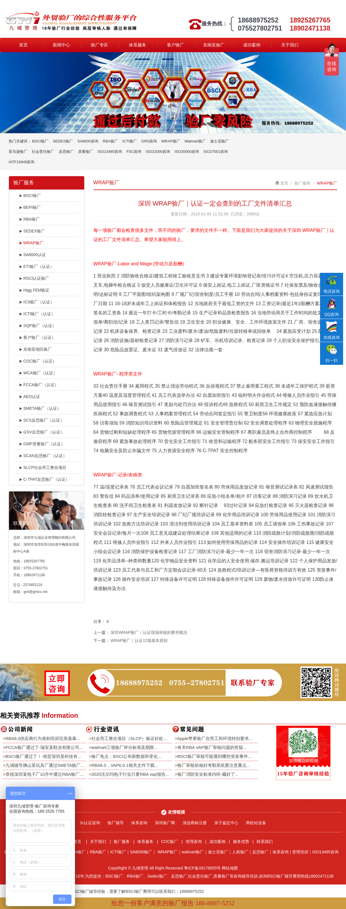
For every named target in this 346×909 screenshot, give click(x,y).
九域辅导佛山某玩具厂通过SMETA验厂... (44, 765)
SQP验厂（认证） (37, 325)
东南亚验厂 (214, 44)
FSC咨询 (133, 151)
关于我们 (289, 44)
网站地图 (230, 868)
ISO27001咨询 (215, 151)
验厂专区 (99, 44)
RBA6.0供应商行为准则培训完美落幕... (42, 738)
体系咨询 (139, 822)
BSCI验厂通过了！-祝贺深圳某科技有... (43, 756)
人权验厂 (240, 852)
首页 (23, 44)
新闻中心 (61, 44)
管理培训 (300, 852)
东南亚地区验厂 (35, 349)
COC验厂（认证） (38, 361)
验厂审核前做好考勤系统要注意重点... (213, 765)
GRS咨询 (149, 141)
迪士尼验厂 (219, 141)
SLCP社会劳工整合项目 (42, 467)
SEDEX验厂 (63, 141)
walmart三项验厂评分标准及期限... (124, 747)
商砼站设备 (256, 822)
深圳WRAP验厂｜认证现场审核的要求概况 (148, 632)
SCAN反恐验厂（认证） (43, 455)
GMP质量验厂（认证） (42, 444)
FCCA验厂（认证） (39, 384)
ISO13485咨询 (109, 151)
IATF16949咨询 (21, 162)
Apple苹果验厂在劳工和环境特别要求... (215, 738)
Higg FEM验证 (34, 290)
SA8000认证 (32, 254)
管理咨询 (194, 841)
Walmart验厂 (195, 141)
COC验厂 (169, 841)
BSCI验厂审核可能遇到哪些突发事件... (214, 756)
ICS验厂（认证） (36, 302)
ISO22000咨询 (158, 151)
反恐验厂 (66, 151)
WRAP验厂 (170, 141)
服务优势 (241, 841)
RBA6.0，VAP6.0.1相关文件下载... (124, 765)
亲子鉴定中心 (226, 822)
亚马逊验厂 (18, 151)
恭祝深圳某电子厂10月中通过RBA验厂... (44, 774)
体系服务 (137, 44)
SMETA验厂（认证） (40, 408)
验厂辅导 (116, 822)
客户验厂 (175, 44)
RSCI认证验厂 (34, 278)
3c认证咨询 (90, 822)
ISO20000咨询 (187, 151)
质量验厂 (85, 151)
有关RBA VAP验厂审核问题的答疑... (212, 747)
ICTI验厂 (129, 141)
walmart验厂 (193, 852)
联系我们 (265, 841)
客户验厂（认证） (37, 337)
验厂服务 (302, 183)
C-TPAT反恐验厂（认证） (44, 479)
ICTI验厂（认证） (37, 313)
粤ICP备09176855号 (202, 868)
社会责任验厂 (43, 151)
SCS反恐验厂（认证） (41, 420)
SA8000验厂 (141, 852)
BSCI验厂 (40, 141)
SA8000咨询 (87, 141)
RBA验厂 (110, 141)
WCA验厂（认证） (38, 373)
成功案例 (251, 44)
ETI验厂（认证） (36, 266)
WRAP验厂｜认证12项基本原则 (139, 640)
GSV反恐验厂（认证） (41, 432)
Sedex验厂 (76, 852)
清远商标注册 (195, 822)
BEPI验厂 (30, 207)
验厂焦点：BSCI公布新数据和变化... (126, 756)
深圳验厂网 (165, 822)
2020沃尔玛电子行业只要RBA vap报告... (130, 774)
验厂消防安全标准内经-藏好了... (208, 774)
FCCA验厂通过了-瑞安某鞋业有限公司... (44, 747)
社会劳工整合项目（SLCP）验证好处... (129, 738)
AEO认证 (29, 396)
